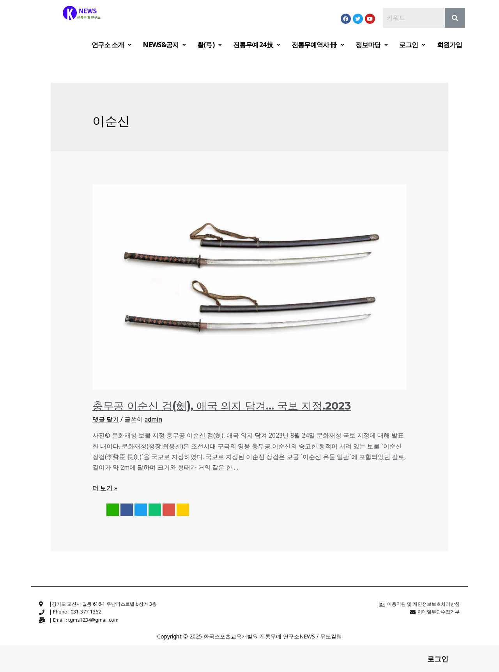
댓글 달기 (105, 418)
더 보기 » (104, 487)
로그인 (412, 44)
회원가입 (449, 44)
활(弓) (209, 44)
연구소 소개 (111, 44)
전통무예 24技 (256, 44)
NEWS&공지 (164, 44)
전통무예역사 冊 (318, 44)
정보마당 (372, 44)
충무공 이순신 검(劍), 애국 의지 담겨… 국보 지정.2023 (216, 405)
